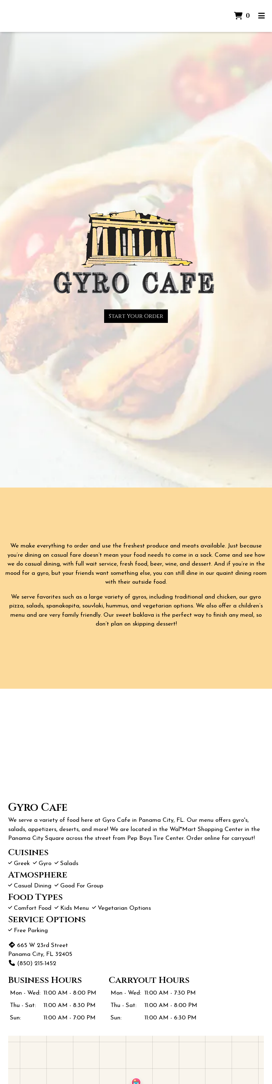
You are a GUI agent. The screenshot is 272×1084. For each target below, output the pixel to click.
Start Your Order (136, 316)
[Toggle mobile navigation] (261, 16)
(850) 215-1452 (32, 964)
